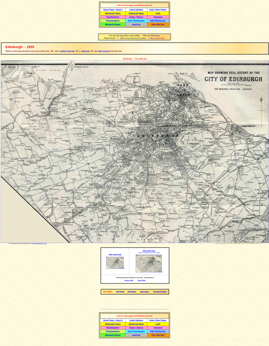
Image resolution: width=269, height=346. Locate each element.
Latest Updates (136, 10)
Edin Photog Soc (158, 21)
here (158, 35)
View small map (115, 254)
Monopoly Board (112, 24)
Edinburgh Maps (136, 13)
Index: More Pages (157, 10)
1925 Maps (120, 292)
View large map (149, 251)
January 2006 (128, 280)
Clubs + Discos (136, 17)
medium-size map (67, 51)
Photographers (113, 21)
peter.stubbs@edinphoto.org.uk (39, 243)
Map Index (144, 292)
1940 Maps (131, 292)
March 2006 (141, 280)
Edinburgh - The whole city (135, 59)
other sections (104, 51)
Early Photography (136, 21)
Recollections (113, 17)
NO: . (157, 38)
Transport (157, 17)
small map (85, 51)
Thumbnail (157, 292)
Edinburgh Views (113, 13)
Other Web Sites (158, 24)
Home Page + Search (112, 10)
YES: (133, 38)
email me (136, 24)
